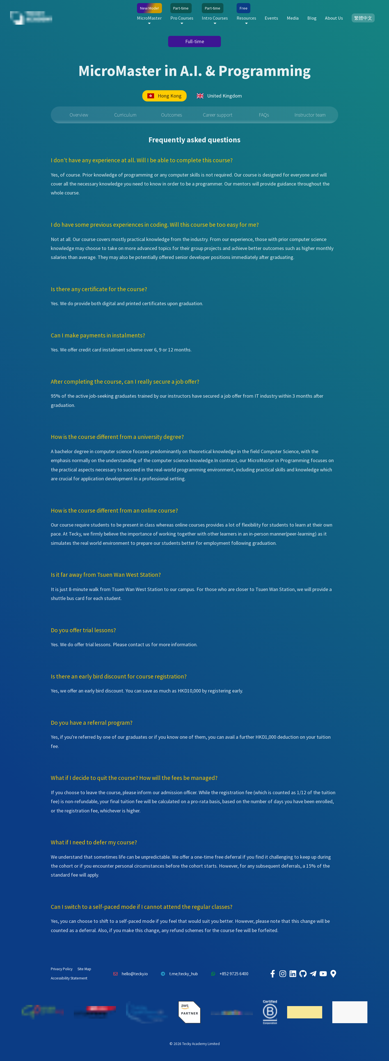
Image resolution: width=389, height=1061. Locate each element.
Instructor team (310, 115)
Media (293, 18)
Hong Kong (164, 95)
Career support (217, 115)
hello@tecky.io (129, 974)
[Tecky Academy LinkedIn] (293, 974)
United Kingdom (219, 95)
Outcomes (171, 115)
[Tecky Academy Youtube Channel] (323, 974)
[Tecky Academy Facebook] (272, 974)
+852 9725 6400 (228, 974)
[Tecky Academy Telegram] (313, 974)
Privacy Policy (61, 969)
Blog (312, 18)
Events (271, 18)
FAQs (264, 115)
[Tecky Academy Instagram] (283, 974)
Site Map (84, 969)
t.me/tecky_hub (178, 974)
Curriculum (125, 115)
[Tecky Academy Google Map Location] (333, 974)
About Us (334, 18)
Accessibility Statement (69, 978)
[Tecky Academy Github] (303, 974)
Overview (79, 115)
